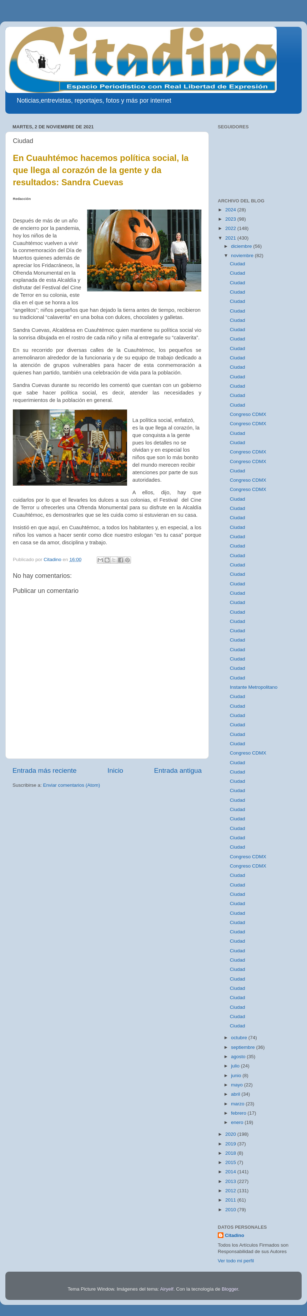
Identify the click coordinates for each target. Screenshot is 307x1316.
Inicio (115, 770)
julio (236, 1066)
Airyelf (166, 1289)
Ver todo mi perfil (236, 1260)
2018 (231, 1153)
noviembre (243, 255)
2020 (231, 1134)
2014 (231, 1171)
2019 (231, 1143)
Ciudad (237, 263)
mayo (237, 1084)
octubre (239, 1037)
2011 (231, 1200)
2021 (231, 238)
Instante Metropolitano (254, 687)
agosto (239, 1056)
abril (236, 1094)
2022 (231, 228)
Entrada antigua (178, 770)
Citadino (234, 1235)
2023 (231, 219)
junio (236, 1075)
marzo (238, 1103)
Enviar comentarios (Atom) (71, 785)
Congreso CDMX (248, 414)
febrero (239, 1113)
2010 (231, 1209)
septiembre (243, 1047)
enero (238, 1122)
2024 (231, 209)
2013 (231, 1181)
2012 (231, 1190)
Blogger (230, 1289)
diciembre (242, 246)
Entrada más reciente (44, 770)
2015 (231, 1162)
